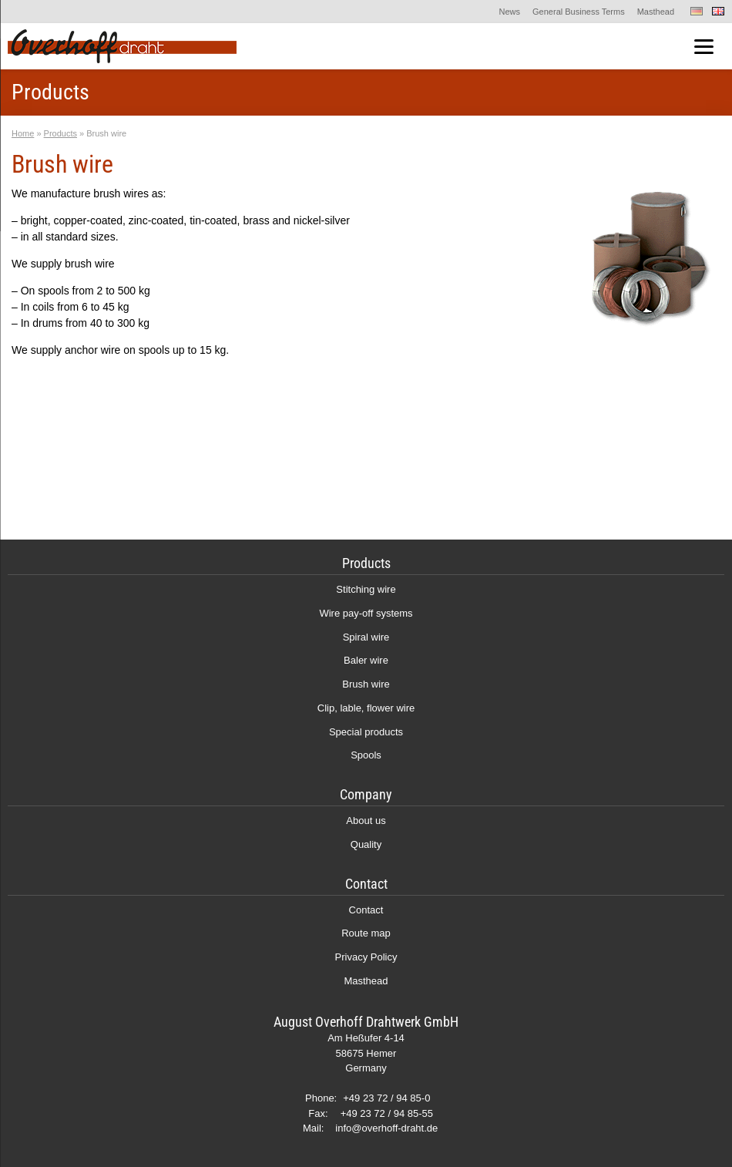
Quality (366, 844)
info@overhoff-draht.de (386, 1128)
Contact (366, 910)
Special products (366, 732)
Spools (366, 755)
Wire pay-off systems (365, 613)
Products (60, 133)
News (510, 11)
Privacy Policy (366, 957)
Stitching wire (365, 589)
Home (23, 133)
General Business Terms (578, 11)
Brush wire (365, 684)
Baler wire (366, 660)
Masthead (655, 11)
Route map (366, 933)
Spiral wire (366, 637)
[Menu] (704, 46)
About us (365, 820)
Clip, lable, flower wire (366, 708)
